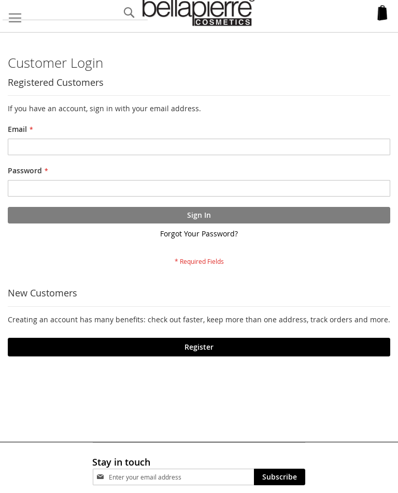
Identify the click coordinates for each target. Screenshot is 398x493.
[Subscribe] (279, 477)
